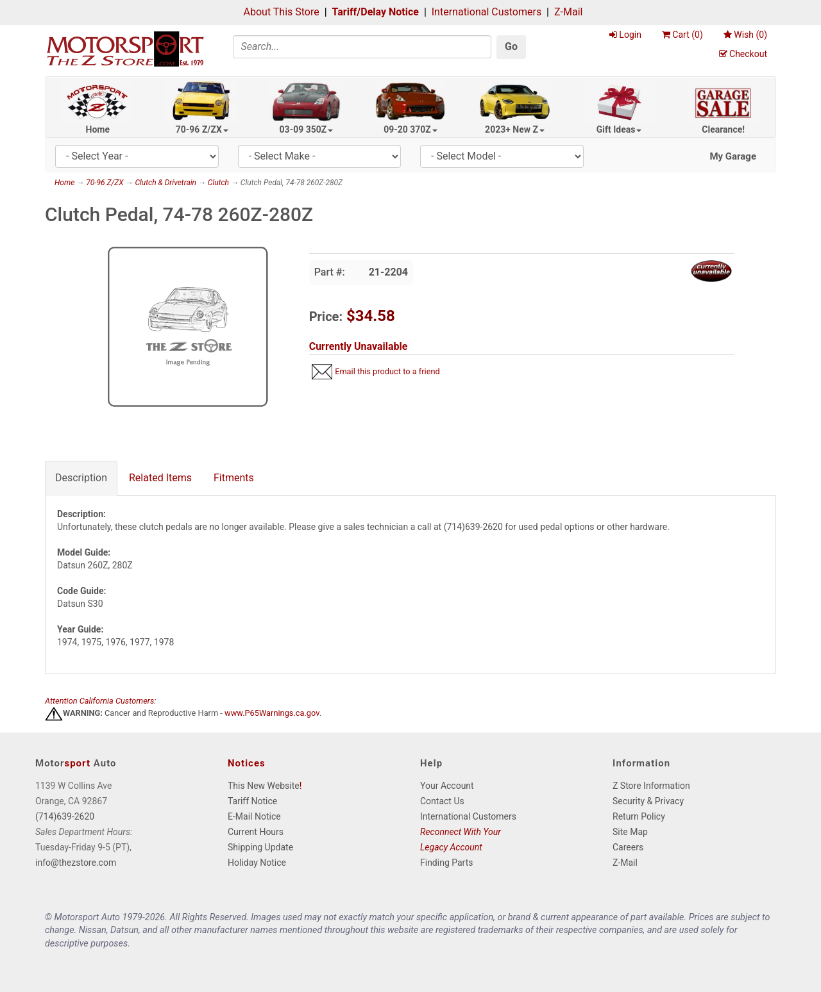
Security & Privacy (648, 801)
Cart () (682, 34)
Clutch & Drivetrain (165, 182)
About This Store (281, 12)
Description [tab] (81, 478)
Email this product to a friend (387, 371)
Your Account (447, 786)
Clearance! (723, 129)
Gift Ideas (619, 129)
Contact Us (442, 801)
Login (625, 34)
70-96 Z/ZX (202, 129)
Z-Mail (568, 12)
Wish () (745, 34)
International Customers (486, 12)
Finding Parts (446, 862)
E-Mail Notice (254, 816)
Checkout (743, 54)
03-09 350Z (307, 129)
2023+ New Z (515, 129)
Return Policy (639, 816)
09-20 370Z (410, 129)
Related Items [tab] (160, 478)
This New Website (264, 786)
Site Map (630, 832)
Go (511, 46)
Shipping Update (260, 847)
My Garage (732, 156)
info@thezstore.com (75, 862)
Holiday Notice (257, 862)
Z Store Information (651, 786)
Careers (628, 847)
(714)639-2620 (64, 816)
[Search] (362, 46)
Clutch (218, 182)
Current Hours (256, 832)
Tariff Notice (252, 801)
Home (98, 129)
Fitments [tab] (234, 478)
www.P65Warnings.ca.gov (271, 713)
